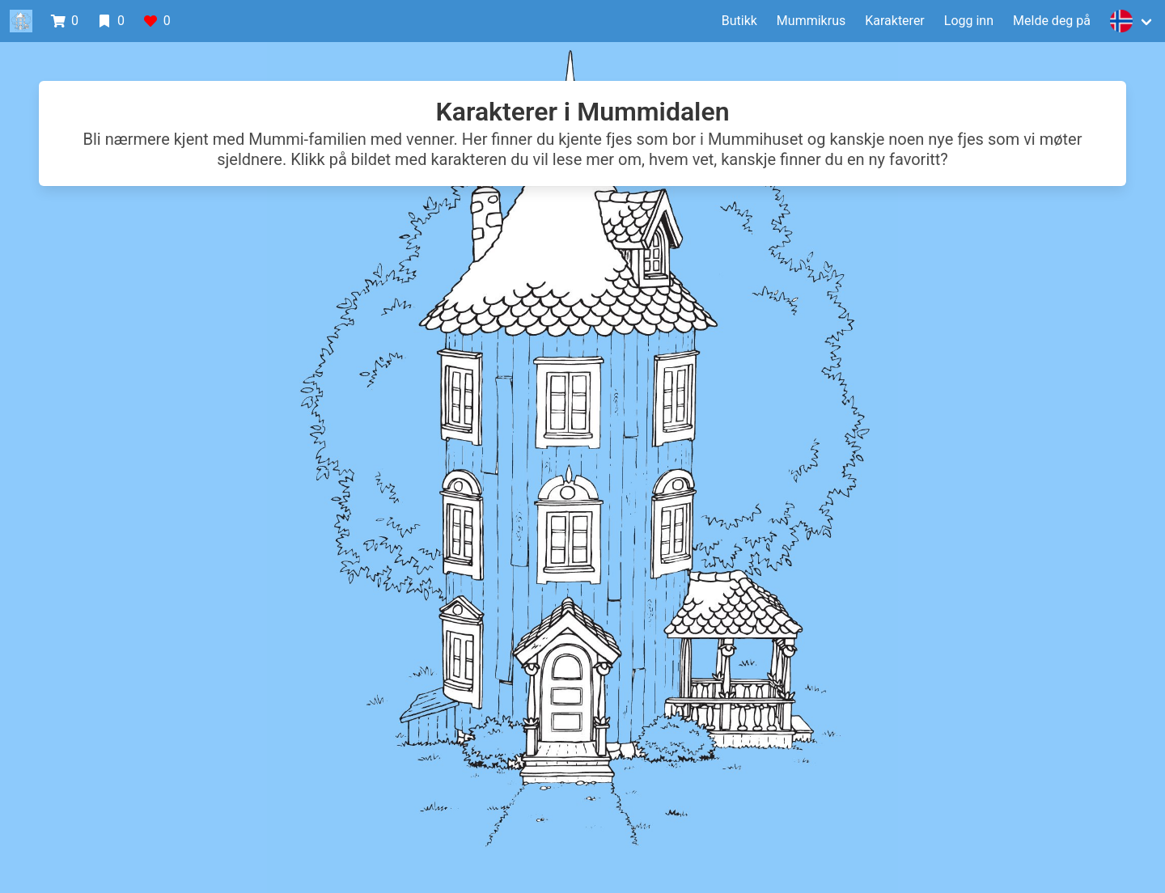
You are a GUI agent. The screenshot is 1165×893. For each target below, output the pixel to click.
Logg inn (968, 20)
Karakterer (895, 20)
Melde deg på (1052, 20)
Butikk (739, 20)
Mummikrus (811, 20)
